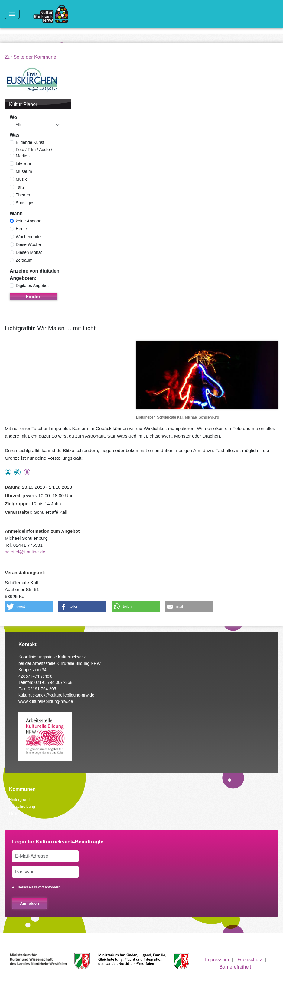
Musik (21, 179)
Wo (13, 117)
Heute (21, 228)
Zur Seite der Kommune (30, 57)
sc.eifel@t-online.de (25, 551)
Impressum (217, 959)
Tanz (20, 187)
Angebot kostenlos (17, 472)
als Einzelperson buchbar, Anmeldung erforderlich (8, 472)
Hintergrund (19, 799)
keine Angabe (28, 220)
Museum (24, 171)
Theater (23, 195)
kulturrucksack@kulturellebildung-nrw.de (56, 695)
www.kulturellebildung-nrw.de (45, 701)
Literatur (23, 163)
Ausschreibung (22, 806)
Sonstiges (25, 202)
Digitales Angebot (32, 285)
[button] (29, 606)
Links (13, 813)
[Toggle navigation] (12, 14)
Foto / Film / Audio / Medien (34, 152)
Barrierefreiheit (235, 966)
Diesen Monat (29, 252)
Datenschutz (248, 959)
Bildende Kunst (30, 142)
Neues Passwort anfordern (39, 887)
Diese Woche (28, 244)
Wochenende (28, 236)
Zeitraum (24, 260)
